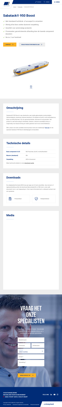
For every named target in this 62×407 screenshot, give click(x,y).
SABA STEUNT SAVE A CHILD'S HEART (15, 397)
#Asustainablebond (10, 393)
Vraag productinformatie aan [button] (30, 44)
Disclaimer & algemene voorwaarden (21, 404)
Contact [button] (8, 44)
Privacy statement (7, 404)
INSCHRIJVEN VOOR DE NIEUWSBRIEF (14, 395)
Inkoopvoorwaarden (34, 404)
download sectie (29, 163)
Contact (38, 2)
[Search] (46, 2)
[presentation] (30, 370)
